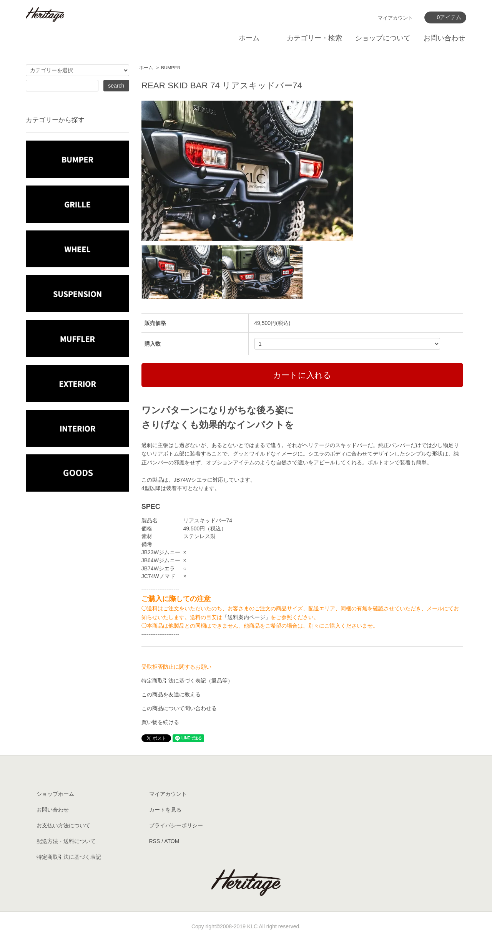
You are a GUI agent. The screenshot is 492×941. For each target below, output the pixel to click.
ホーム (249, 38)
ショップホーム (55, 794)
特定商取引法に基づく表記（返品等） (187, 681)
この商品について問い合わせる (179, 708)
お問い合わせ (444, 38)
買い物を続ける (160, 722)
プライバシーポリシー (176, 825)
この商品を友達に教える (171, 694)
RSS (154, 841)
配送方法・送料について (66, 841)
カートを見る (165, 810)
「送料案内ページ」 (246, 617)
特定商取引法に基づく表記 (69, 857)
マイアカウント (395, 18)
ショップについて (383, 38)
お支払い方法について (63, 825)
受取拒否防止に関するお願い (176, 667)
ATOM (171, 841)
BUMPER (171, 67)
